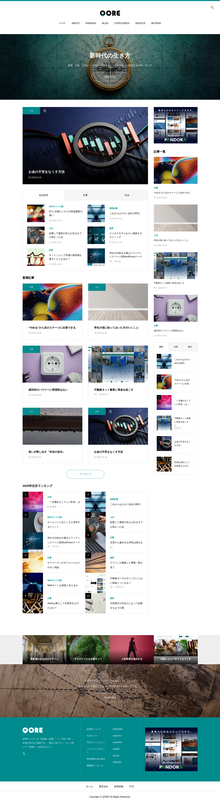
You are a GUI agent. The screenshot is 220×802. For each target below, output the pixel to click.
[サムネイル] (85, 145)
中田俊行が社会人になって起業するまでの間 (126, 605)
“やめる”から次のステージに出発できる (52, 327)
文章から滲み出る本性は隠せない (126, 544)
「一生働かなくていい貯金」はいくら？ (63, 504)
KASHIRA (117, 742)
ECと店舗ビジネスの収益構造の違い (66, 213)
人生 (51, 228)
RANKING (91, 23)
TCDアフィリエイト (96, 742)
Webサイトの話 (56, 206)
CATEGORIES (121, 23)
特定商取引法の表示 (96, 759)
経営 (111, 228)
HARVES (117, 762)
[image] (176, 141)
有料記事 (113, 208)
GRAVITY (117, 736)
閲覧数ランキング (95, 765)
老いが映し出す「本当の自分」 (46, 451)
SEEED (116, 749)
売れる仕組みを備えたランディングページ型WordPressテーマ (125, 255)
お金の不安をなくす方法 (108, 451)
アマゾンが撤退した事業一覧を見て (126, 565)
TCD (131, 786)
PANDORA (110, 697)
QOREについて (94, 729)
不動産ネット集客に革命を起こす (113, 389)
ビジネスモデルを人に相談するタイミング (125, 235)
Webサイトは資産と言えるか (62, 585)
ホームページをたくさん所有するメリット (63, 524)
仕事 (112, 537)
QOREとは (110, 77)
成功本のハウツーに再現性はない (48, 389)
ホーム (89, 786)
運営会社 (103, 786)
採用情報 (118, 786)
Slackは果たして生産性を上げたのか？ (63, 605)
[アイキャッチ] (36, 213)
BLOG (105, 23)
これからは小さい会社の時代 (124, 213)
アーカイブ (85, 474)
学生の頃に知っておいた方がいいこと (116, 327)
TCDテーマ (92, 736)
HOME (62, 23)
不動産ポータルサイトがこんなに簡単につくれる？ (126, 580)
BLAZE (116, 755)
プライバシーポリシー (96, 750)
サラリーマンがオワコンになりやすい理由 (63, 565)
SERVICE (140, 23)
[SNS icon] (24, 753)
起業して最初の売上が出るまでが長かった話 (65, 235)
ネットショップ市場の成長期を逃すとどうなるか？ (65, 257)
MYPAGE (156, 23)
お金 (49, 497)
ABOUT (76, 23)
